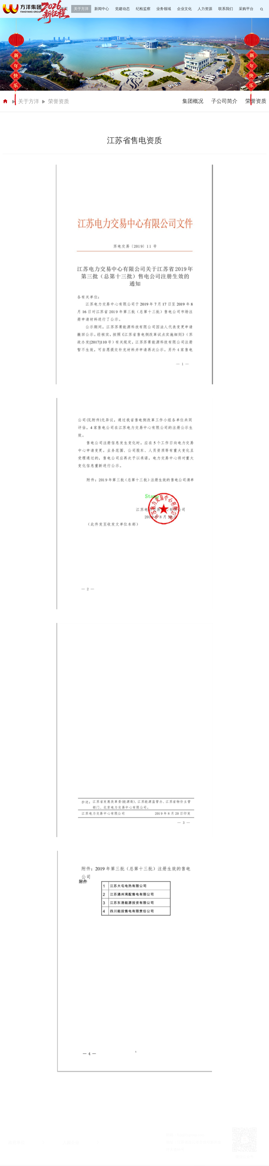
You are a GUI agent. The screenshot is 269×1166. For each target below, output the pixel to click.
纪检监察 (143, 9)
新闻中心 (101, 9)
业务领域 (163, 9)
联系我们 (225, 9)
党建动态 (122, 9)
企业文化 (184, 9)
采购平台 (246, 9)
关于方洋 (81, 9)
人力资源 (205, 9)
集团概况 (192, 103)
